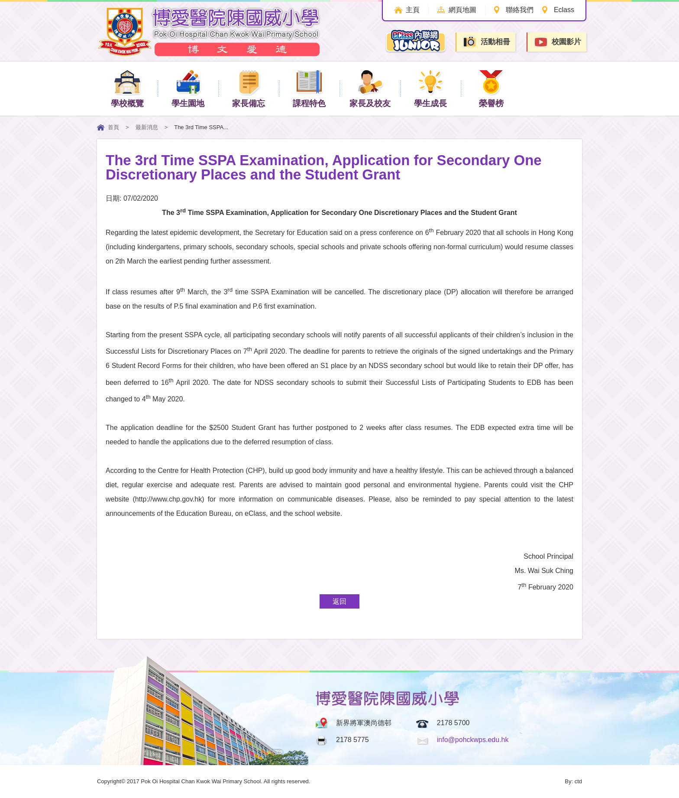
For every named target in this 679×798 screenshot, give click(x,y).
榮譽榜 (491, 88)
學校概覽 (127, 88)
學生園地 (187, 88)
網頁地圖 (460, 9)
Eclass (564, 9)
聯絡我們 (518, 9)
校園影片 (557, 42)
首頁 (113, 127)
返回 (339, 601)
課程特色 (309, 88)
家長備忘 (248, 88)
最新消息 (147, 127)
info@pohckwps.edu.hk (473, 739)
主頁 (408, 9)
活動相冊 (486, 42)
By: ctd (573, 781)
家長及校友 (370, 88)
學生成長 (430, 88)
